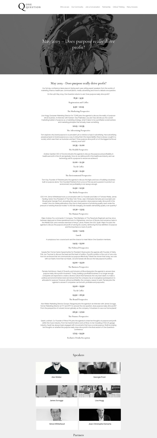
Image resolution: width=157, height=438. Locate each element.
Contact (118, 425)
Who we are (64, 7)
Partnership (106, 7)
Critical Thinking (118, 7)
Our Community (77, 7)
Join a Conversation (93, 7)
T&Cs (117, 428)
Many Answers (132, 7)
